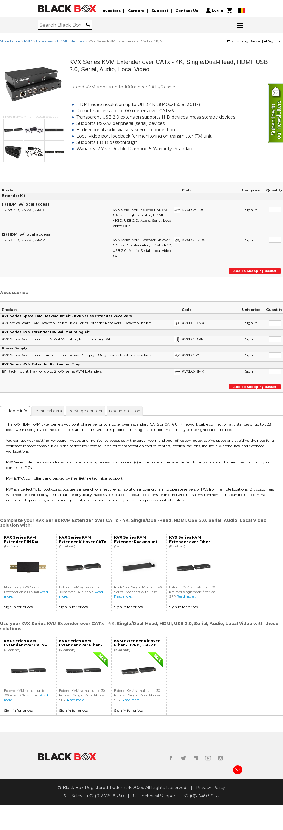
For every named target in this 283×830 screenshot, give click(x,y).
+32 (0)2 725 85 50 (105, 796)
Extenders (44, 41)
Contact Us (187, 10)
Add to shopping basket (254, 271)
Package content (85, 410)
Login (214, 10)
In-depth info (14, 410)
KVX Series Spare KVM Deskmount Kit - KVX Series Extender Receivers (67, 316)
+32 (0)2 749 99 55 (200, 796)
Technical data (48, 410)
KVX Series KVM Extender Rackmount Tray (41, 364)
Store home (10, 41)
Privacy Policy (210, 787)
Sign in (272, 41)
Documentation (124, 410)
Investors (111, 10)
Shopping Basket (244, 41)
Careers (136, 10)
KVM (28, 41)
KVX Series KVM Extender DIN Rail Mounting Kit (46, 332)
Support (159, 10)
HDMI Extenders (71, 41)
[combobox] (62, 25)
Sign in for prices (18, 607)
